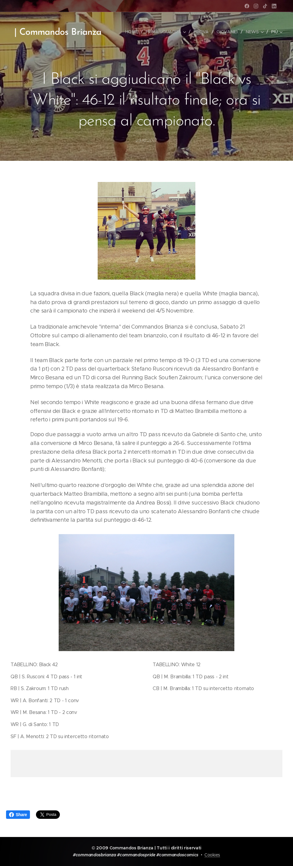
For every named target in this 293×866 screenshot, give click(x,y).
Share (18, 814)
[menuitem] (133, 31)
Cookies (212, 855)
